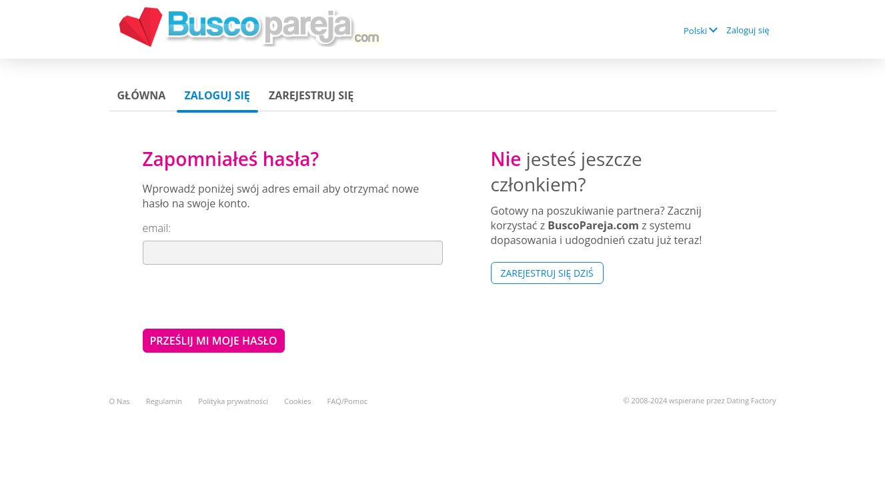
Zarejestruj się (311, 95)
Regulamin (164, 401)
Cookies (297, 401)
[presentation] (244, 296)
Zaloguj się (747, 30)
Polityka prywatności (233, 401)
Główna (141, 95)
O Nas (119, 401)
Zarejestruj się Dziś (547, 273)
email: (157, 228)
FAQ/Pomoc (347, 401)
